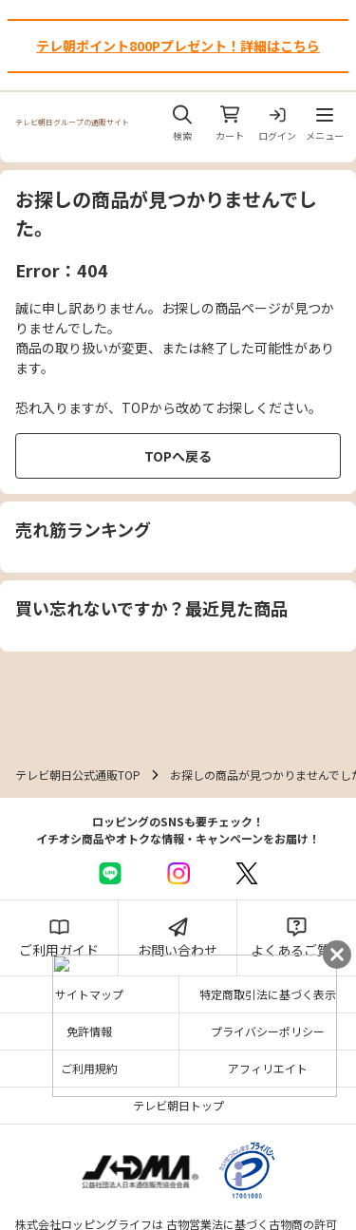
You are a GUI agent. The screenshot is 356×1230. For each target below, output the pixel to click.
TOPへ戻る (178, 455)
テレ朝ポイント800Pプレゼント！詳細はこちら (178, 45)
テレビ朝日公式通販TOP (78, 774)
